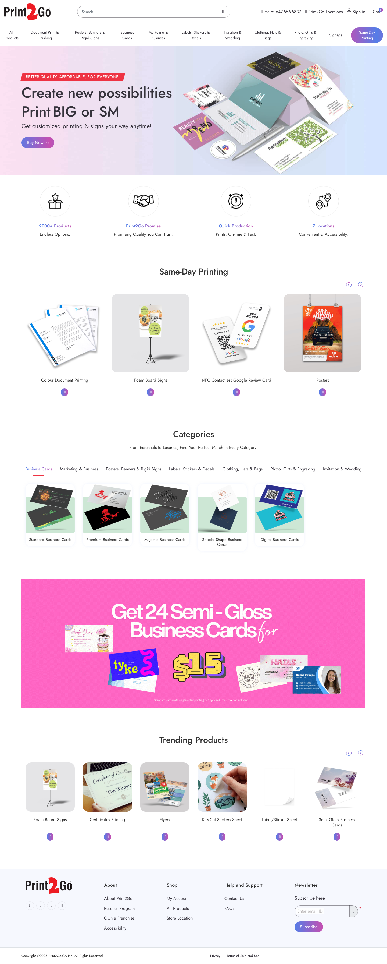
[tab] (38, 469)
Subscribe (309, 927)
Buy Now (38, 142)
